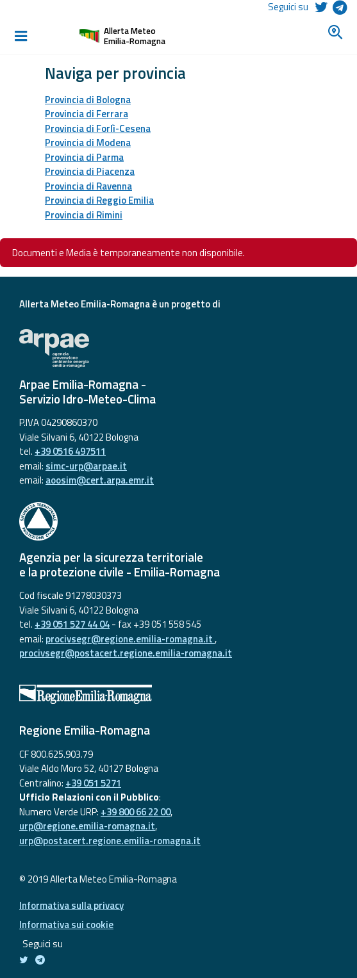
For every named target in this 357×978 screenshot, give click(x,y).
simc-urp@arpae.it (86, 466)
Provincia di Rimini (83, 215)
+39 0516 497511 (70, 451)
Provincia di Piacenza (90, 171)
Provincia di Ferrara (86, 113)
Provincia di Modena (88, 142)
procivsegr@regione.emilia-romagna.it (130, 639)
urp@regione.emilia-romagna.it (87, 826)
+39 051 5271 (93, 783)
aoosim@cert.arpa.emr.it (100, 480)
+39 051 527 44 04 (72, 624)
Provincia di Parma (84, 157)
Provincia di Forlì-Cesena (98, 128)
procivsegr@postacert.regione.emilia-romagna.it (125, 653)
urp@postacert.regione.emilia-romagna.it (110, 840)
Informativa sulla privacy (71, 905)
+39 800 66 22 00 (135, 811)
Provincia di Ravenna (88, 186)
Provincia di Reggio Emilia (99, 200)
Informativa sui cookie (66, 924)
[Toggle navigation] (20, 35)
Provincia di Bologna (88, 99)
